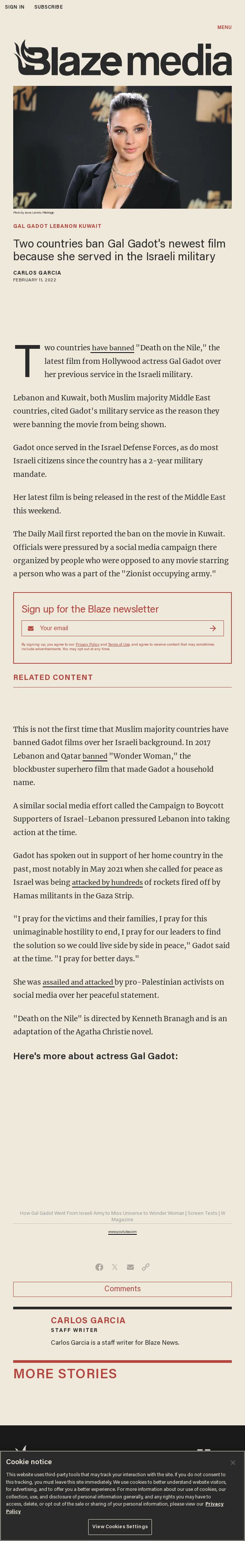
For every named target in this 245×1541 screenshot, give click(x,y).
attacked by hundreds (110, 882)
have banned (113, 347)
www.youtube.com (122, 1232)
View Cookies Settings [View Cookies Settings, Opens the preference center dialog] (120, 1526)
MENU (224, 27)
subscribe (48, 7)
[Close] (233, 1462)
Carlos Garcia (37, 273)
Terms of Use (119, 645)
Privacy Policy (88, 645)
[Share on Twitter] (115, 1267)
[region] (122, 1496)
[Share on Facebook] (99, 1267)
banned (96, 756)
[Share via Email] (130, 1267)
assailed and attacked (81, 982)
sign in (14, 7)
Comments (122, 1289)
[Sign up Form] (122, 628)
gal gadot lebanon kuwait (57, 226)
